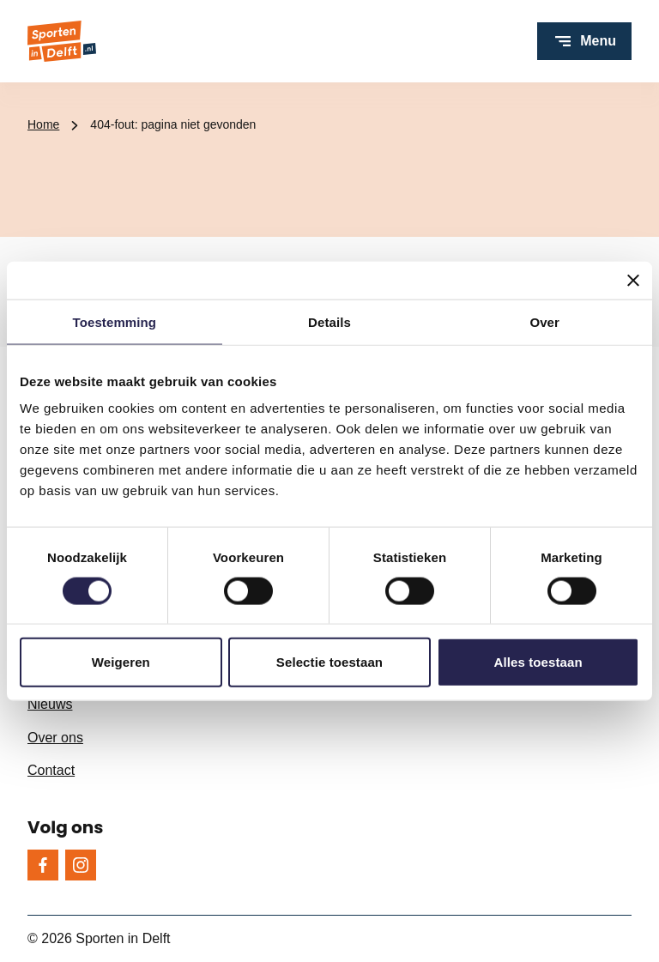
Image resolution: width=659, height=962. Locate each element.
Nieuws (49, 704)
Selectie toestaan (329, 662)
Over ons (55, 737)
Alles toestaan (538, 662)
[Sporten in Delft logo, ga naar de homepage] (61, 41)
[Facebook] (42, 865)
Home (43, 124)
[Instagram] (80, 865)
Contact (51, 770)
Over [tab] (544, 321)
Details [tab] (329, 321)
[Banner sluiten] (633, 280)
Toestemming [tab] (115, 321)
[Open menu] (584, 41)
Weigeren (121, 662)
